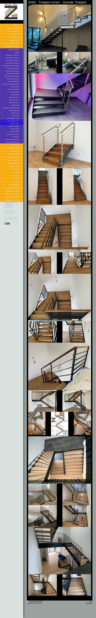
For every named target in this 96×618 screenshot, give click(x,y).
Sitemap (39, 601)
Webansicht (89, 603)
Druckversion (32, 601)
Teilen (7, 223)
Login (90, 601)
